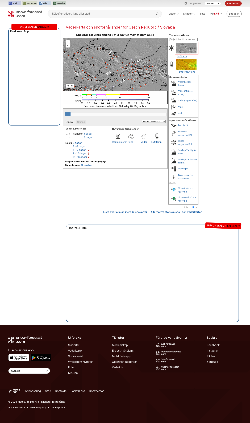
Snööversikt (75, 356)
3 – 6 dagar (79, 146)
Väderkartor (75, 350)
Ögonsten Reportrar (124, 361)
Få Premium (233, 3)
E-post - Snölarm (123, 350)
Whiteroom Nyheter (80, 361)
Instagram (213, 350)
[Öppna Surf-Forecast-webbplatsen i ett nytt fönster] (14, 3)
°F (196, 207)
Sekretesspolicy (38, 407)
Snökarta (182, 56)
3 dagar (88, 133)
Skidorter (73, 345)
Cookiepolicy (58, 407)
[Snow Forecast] (25, 13)
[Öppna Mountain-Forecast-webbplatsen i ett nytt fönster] (29, 3)
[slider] (67, 114)
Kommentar (96, 391)
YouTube (212, 361)
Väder (173, 13)
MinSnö (73, 373)
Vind (130, 141)
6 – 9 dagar (79, 149)
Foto (202, 13)
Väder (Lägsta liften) (187, 100)
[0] (187, 125)
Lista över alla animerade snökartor (125, 211)
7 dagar (88, 137)
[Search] (158, 14)
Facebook (213, 345)
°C (188, 207)
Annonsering (33, 391)
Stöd (48, 391)
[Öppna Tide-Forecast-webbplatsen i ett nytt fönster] (45, 3)
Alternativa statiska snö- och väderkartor (176, 211)
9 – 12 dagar (79, 153)
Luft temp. (156, 141)
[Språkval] (213, 3)
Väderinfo (118, 367)
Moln (180, 113)
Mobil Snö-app (121, 356)
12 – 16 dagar (80, 156)
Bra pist (181, 125)
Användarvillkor (16, 407)
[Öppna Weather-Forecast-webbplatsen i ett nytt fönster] (59, 3)
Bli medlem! (86, 165)
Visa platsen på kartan (179, 35)
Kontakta (60, 391)
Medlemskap (120, 345)
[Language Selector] (29, 371)
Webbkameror (118, 141)
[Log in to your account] (234, 14)
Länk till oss (78, 391)
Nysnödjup (183, 168)
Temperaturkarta (186, 71)
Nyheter (189, 13)
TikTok (211, 356)
